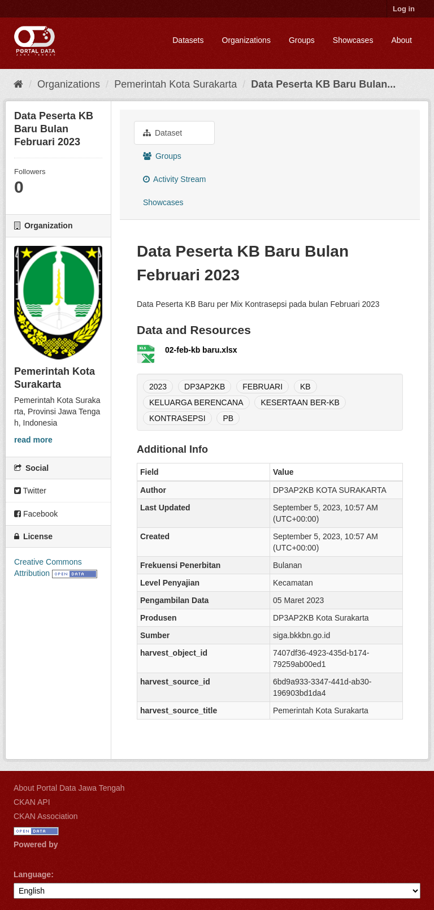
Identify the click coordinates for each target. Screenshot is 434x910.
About (401, 40)
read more (33, 439)
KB (305, 386)
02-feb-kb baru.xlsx (201, 349)
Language (32, 874)
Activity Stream (174, 179)
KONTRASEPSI (177, 418)
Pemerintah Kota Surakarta (175, 84)
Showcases (353, 40)
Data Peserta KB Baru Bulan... (323, 84)
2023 (158, 386)
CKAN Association (46, 816)
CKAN (33, 857)
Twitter (30, 490)
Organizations (246, 40)
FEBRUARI (262, 386)
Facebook (36, 513)
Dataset (162, 132)
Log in (404, 9)
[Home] (18, 84)
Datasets (187, 40)
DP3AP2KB (204, 386)
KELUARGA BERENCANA (196, 402)
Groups (302, 40)
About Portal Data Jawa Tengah (69, 787)
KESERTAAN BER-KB (300, 402)
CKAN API (32, 802)
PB (228, 418)
